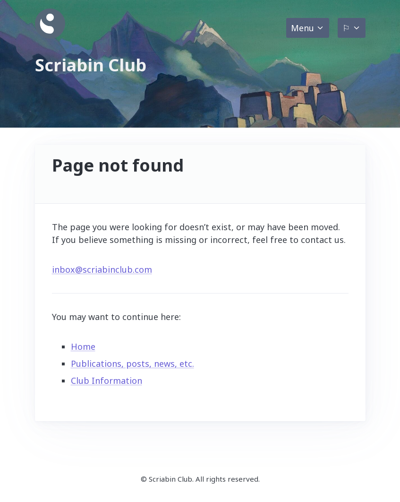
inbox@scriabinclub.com (102, 269)
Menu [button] (302, 28)
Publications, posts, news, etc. (132, 363)
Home (83, 346)
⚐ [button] (346, 28)
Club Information (106, 380)
